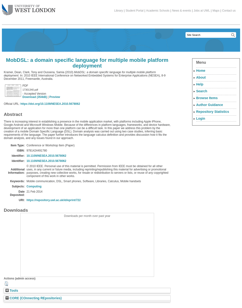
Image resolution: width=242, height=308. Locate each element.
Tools (11, 290)
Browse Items (207, 98)
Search (201, 91)
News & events (181, 10)
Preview (54, 97)
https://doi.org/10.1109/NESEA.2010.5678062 (50, 103)
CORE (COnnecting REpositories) (33, 298)
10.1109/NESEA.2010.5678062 (46, 155)
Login (200, 118)
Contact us (229, 10)
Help (199, 84)
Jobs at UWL (202, 10)
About (201, 77)
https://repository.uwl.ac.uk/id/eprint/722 (53, 200)
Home (200, 70)
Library (118, 10)
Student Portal (134, 10)
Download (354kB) (34, 97)
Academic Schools (157, 10)
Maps (215, 10)
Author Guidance (209, 105)
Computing (33, 186)
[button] (6, 284)
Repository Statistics (212, 112)
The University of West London (28, 8)
